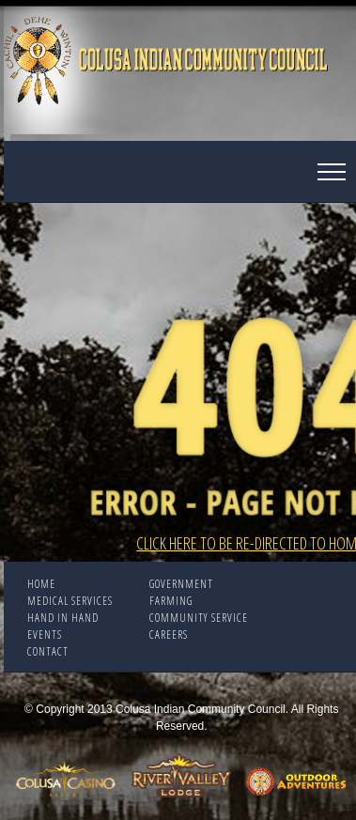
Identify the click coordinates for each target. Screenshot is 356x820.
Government (181, 584)
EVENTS (44, 634)
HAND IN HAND (63, 618)
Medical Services (70, 601)
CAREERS (168, 634)
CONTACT (48, 651)
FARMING (171, 601)
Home (41, 584)
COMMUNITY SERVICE (198, 618)
